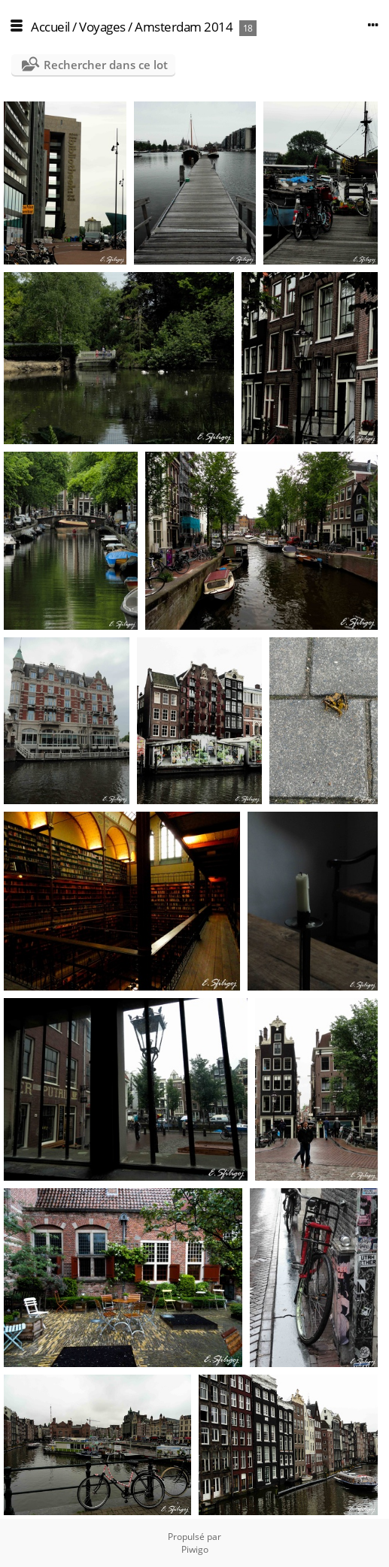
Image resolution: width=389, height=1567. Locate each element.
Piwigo (194, 1549)
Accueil (50, 26)
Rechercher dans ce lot (106, 64)
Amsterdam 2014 (183, 26)
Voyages (102, 26)
